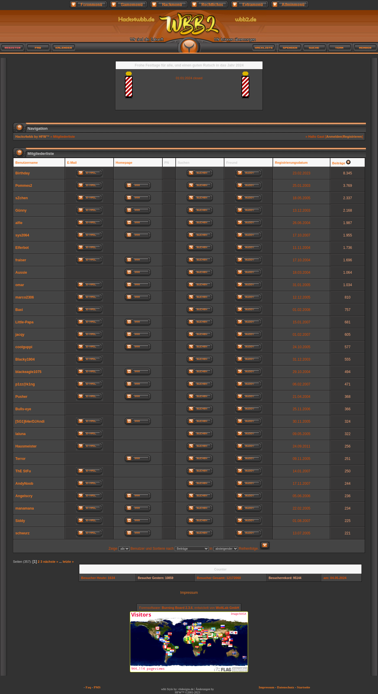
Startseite (303, 687)
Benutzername (26, 162)
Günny (21, 210)
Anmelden (334, 136)
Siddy (20, 521)
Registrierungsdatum (291, 162)
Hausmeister (26, 446)
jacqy (20, 335)
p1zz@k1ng (25, 384)
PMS (97, 687)
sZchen (21, 198)
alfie (18, 223)
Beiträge (338, 163)
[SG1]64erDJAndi (30, 421)
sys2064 (22, 235)
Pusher (21, 397)
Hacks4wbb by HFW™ (32, 136)
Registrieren (352, 136)
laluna (20, 434)
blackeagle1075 (28, 372)
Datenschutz (285, 687)
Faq (88, 687)
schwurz (22, 533)
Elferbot (22, 248)
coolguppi (23, 347)
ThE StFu (23, 471)
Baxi (19, 310)
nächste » (50, 561)
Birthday (22, 173)
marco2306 (24, 297)
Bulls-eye (23, 409)
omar (19, 285)
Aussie (21, 272)
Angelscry (23, 496)
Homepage (124, 162)
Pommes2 (23, 186)
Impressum (189, 593)
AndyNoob (24, 483)
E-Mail (71, 162)
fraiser (20, 260)
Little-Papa (24, 322)
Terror (20, 459)
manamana (24, 508)
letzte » (68, 561)
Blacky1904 (25, 359)
